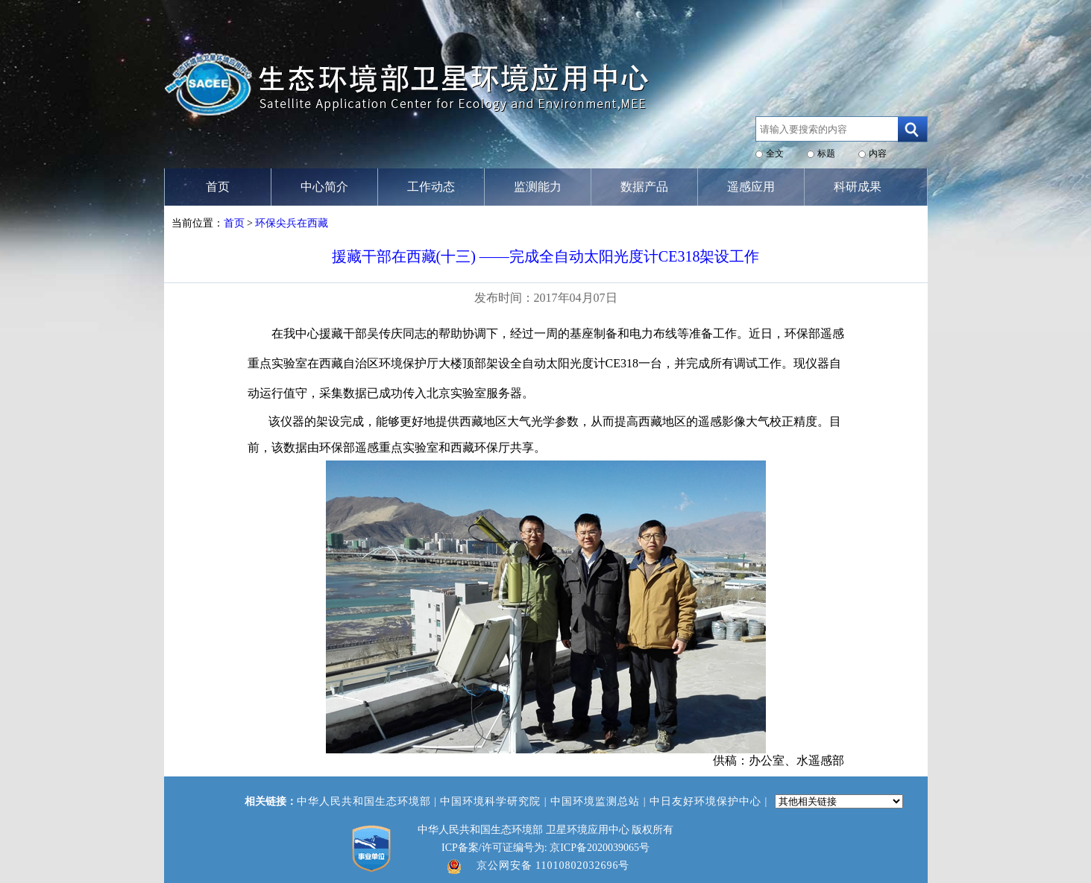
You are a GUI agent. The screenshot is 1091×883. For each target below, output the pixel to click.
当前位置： (198, 223)
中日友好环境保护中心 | (710, 801)
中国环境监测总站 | (600, 801)
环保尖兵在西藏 (291, 223)
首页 (234, 223)
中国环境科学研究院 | (495, 801)
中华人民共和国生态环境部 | (369, 801)
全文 (775, 153)
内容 (878, 153)
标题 (826, 153)
